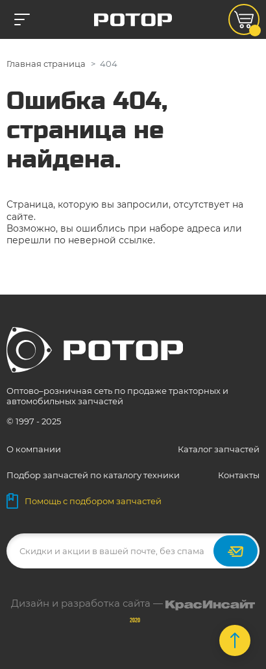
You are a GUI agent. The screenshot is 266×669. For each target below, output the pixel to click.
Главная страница (46, 63)
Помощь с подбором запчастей (84, 501)
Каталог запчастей (219, 449)
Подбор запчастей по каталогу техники (93, 475)
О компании (33, 449)
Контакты (239, 475)
